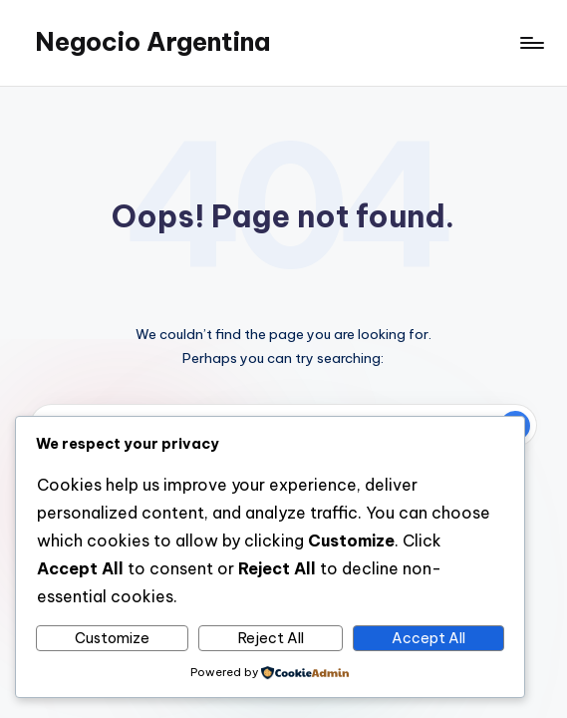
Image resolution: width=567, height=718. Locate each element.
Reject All (271, 638)
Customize (112, 638)
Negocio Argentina (152, 42)
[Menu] (530, 43)
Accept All (428, 638)
